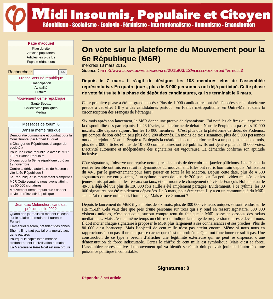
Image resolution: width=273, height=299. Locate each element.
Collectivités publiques (41, 108)
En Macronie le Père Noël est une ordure (40, 247)
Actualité (41, 87)
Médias (41, 112)
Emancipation (41, 83)
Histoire (41, 92)
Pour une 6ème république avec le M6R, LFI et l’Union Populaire (40, 154)
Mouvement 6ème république (40, 98)
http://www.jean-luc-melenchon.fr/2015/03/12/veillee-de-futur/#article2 (171, 70)
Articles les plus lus (41, 57)
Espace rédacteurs (41, 62)
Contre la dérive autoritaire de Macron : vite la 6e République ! (39, 171)
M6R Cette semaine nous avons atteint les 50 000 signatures (38, 183)
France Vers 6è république (41, 78)
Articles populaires (41, 53)
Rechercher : (20, 72)
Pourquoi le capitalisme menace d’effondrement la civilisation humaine (37, 241)
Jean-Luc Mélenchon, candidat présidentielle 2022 (41, 206)
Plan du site (41, 48)
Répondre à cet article (101, 278)
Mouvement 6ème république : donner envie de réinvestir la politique (38, 192)
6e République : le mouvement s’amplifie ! (41, 177)
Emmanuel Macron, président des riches (40, 226)
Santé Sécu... (41, 103)
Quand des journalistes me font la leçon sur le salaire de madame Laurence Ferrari (39, 218)
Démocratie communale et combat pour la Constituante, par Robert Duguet (41, 137)
